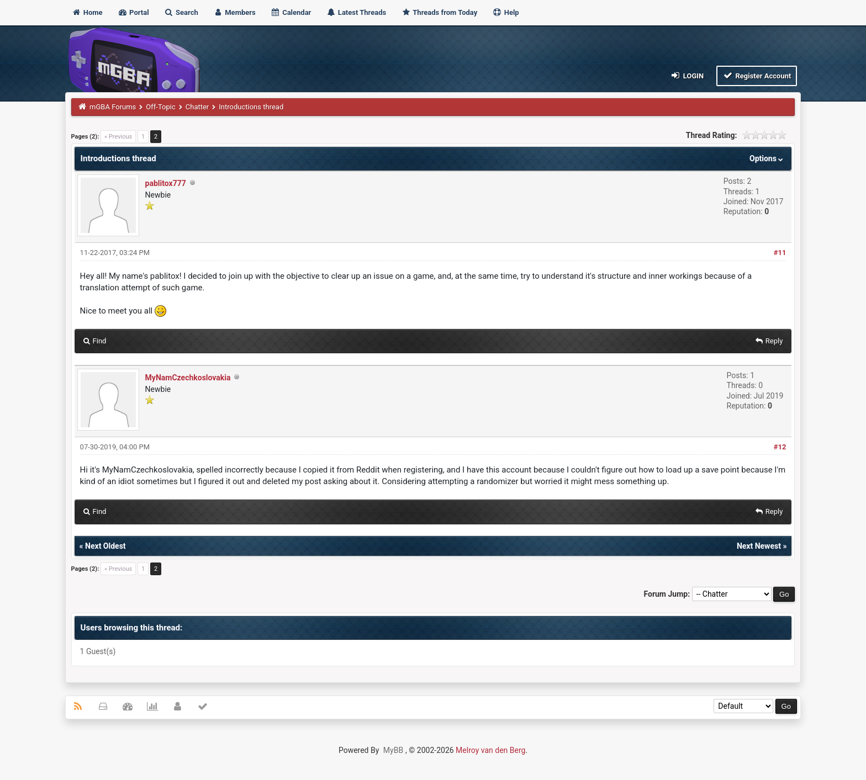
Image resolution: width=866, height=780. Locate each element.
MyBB (393, 750)
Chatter (197, 107)
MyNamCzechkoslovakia (188, 377)
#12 (780, 447)
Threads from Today (439, 12)
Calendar (291, 12)
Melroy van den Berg (490, 750)
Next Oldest (105, 546)
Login (687, 75)
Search (181, 12)
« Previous (118, 136)
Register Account (756, 75)
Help (505, 12)
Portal (133, 12)
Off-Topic (160, 107)
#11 (780, 252)
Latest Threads (356, 12)
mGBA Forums (112, 107)
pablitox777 (165, 183)
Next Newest (759, 546)
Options (767, 158)
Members (234, 12)
